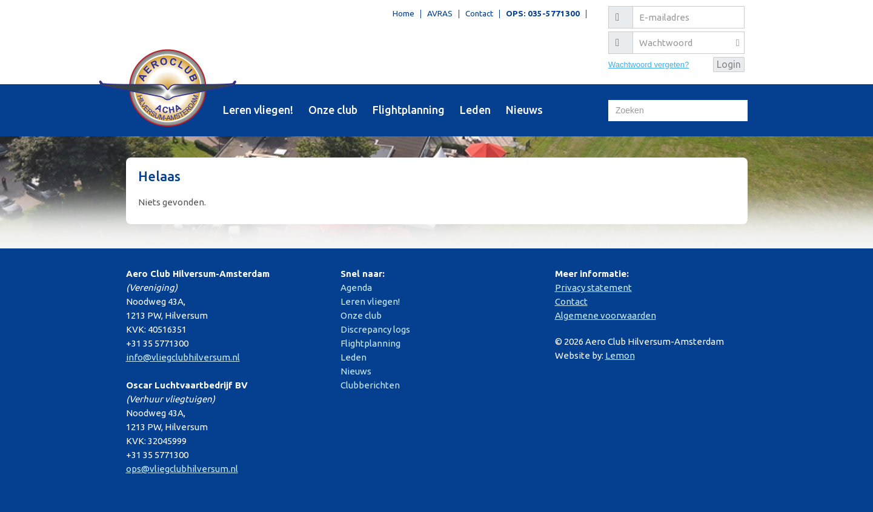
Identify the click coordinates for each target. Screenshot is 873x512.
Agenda (356, 287)
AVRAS (440, 14)
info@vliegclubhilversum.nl (183, 357)
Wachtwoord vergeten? (648, 64)
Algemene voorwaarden (605, 315)
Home (403, 14)
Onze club (332, 110)
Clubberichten (370, 385)
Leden (475, 110)
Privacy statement (593, 287)
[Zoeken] (678, 110)
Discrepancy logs (375, 329)
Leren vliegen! (258, 110)
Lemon (620, 355)
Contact (479, 14)
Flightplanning (409, 110)
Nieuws (524, 110)
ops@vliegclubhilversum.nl (182, 469)
